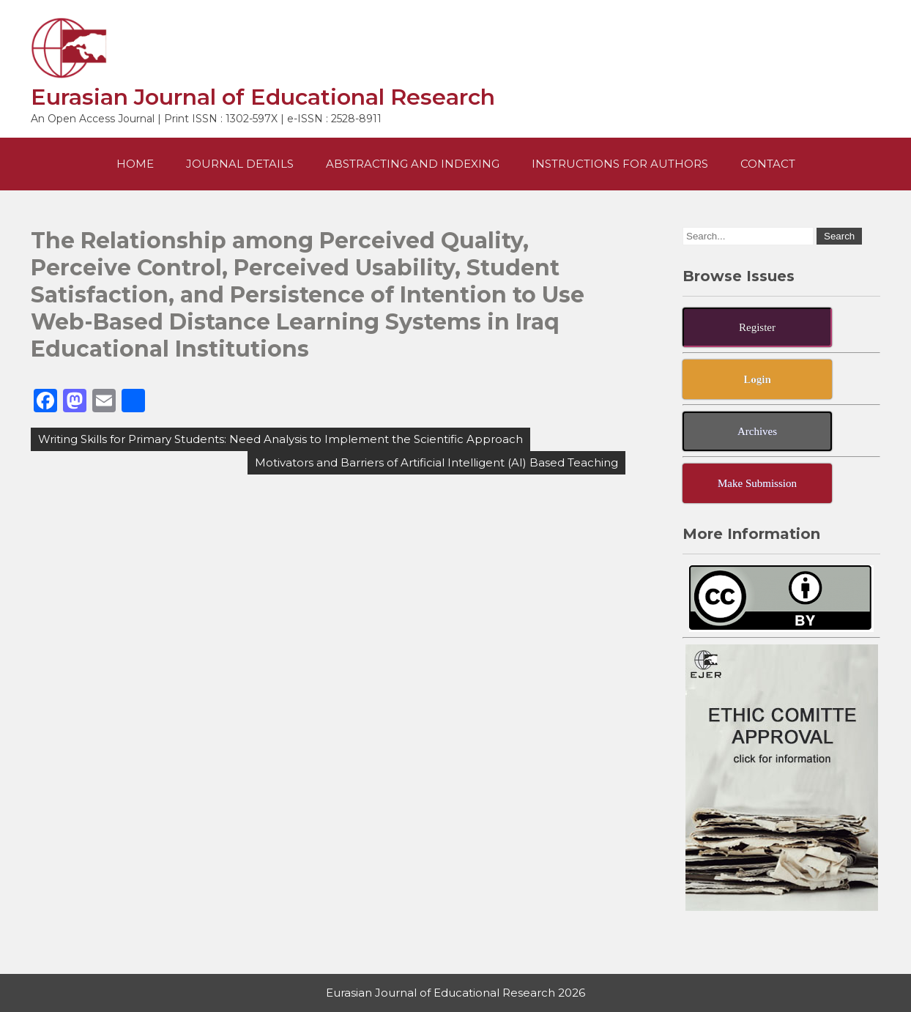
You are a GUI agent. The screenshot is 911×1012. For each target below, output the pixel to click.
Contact (767, 164)
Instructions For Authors (620, 164)
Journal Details (240, 164)
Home (135, 164)
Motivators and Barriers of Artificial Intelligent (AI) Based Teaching (436, 462)
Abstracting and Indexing (412, 164)
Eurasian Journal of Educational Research (263, 97)
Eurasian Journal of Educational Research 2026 (455, 993)
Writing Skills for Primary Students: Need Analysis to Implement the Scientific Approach (280, 439)
